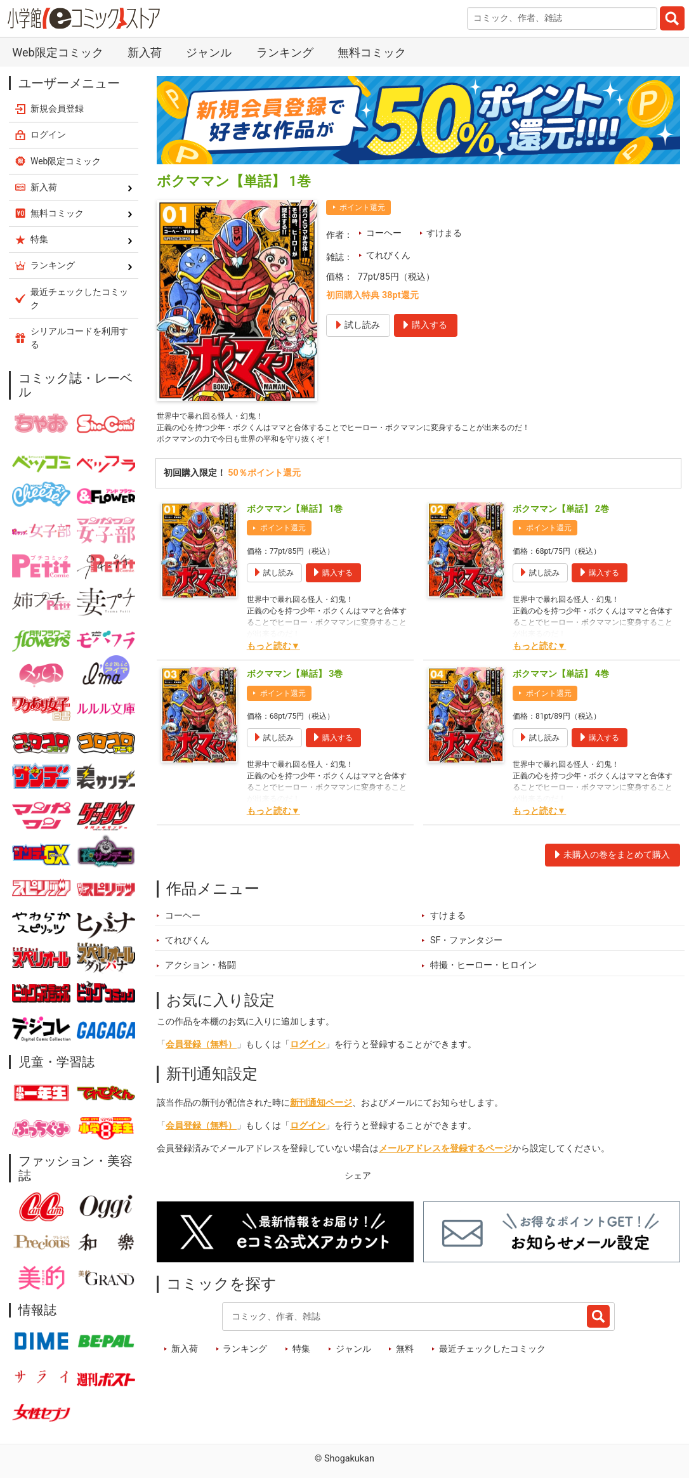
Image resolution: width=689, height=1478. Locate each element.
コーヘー (384, 233)
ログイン (307, 1051)
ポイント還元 (362, 207)
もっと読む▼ (273, 652)
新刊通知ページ (321, 1109)
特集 (301, 1355)
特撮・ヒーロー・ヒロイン (483, 972)
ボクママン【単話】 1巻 (295, 515)
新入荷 (145, 52)
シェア (357, 1182)
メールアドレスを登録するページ (445, 1155)
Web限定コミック (57, 52)
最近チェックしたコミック (492, 1355)
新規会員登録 (57, 108)
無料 (405, 1355)
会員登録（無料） (201, 1051)
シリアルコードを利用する (79, 338)
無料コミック (372, 52)
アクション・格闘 (200, 972)
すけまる (444, 233)
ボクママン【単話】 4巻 (561, 680)
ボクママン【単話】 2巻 (561, 515)
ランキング (284, 52)
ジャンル (209, 52)
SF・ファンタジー (466, 947)
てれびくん (388, 255)
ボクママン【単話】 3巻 (295, 680)
